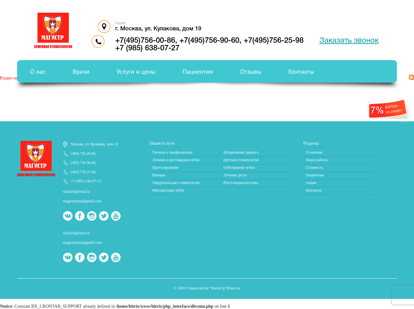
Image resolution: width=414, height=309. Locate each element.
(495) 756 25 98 (83, 172)
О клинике (314, 152)
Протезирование (165, 167)
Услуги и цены (135, 71)
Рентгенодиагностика (240, 182)
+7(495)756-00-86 (145, 40)
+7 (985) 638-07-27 (147, 48)
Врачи (80, 71)
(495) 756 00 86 (83, 153)
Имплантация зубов (168, 190)
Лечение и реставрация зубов (175, 160)
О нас (38, 71)
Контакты (301, 71)
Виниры (158, 175)
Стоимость (314, 167)
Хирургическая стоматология (175, 182)
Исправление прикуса (241, 152)
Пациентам (198, 71)
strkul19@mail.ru (76, 191)
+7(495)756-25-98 (274, 40)
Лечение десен (235, 175)
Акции (311, 182)
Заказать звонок (349, 40)
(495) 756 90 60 (83, 163)
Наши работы (317, 160)
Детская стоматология (241, 160)
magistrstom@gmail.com (82, 201)
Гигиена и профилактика (172, 152)
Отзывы (250, 71)
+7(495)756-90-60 (209, 40)
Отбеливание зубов (238, 167)
